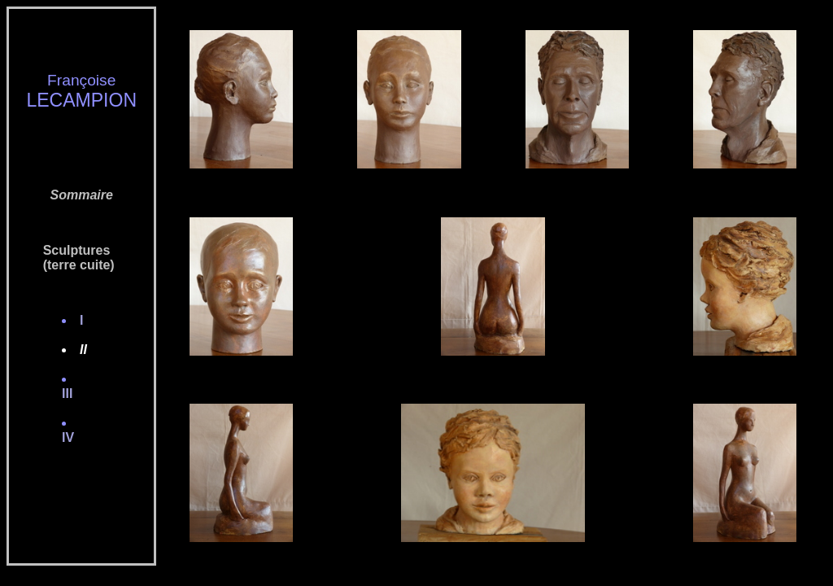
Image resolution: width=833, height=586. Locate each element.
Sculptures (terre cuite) (68, 257)
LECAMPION (81, 100)
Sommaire (81, 195)
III (73, 393)
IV (73, 437)
